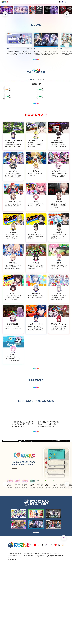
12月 (61, 112)
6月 (11, 112)
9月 (36, 112)
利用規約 (37, 620)
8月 (27, 112)
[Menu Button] (70, 2)
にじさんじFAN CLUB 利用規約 (39, 623)
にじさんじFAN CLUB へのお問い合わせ (26, 623)
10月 (44, 112)
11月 (52, 112)
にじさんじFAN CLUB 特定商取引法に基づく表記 (55, 623)
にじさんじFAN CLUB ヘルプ (12, 623)
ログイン (65, 1)
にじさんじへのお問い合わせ (14, 620)
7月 (19, 112)
